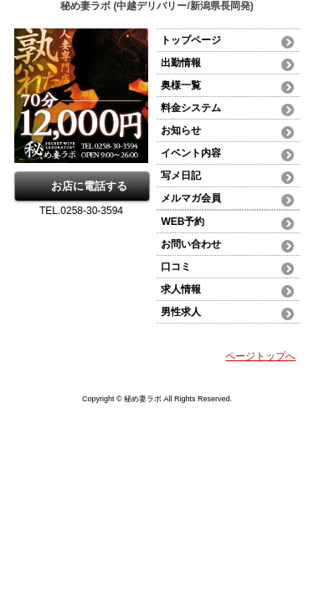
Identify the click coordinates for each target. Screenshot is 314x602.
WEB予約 (182, 221)
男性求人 (181, 312)
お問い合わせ (191, 244)
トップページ (191, 40)
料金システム (191, 108)
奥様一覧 (181, 85)
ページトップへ (260, 356)
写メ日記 (181, 175)
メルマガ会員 (191, 198)
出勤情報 (181, 63)
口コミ (176, 267)
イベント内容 (191, 153)
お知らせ (181, 130)
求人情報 (181, 289)
